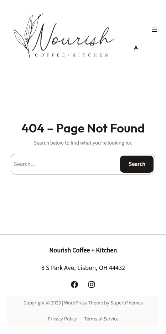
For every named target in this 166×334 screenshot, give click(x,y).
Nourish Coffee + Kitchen (83, 250)
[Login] (144, 48)
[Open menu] (154, 29)
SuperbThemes (126, 303)
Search (137, 164)
